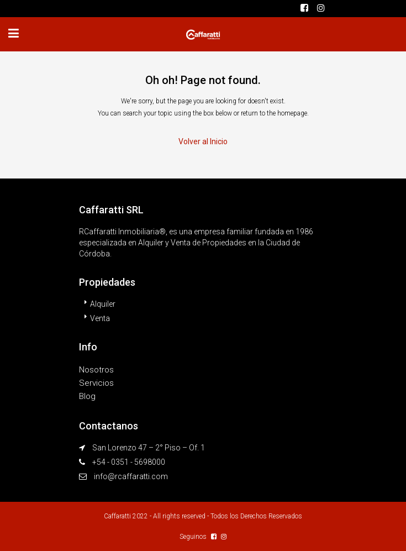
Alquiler (102, 304)
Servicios (96, 383)
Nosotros (96, 370)
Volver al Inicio (203, 141)
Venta (100, 318)
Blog (87, 396)
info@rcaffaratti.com (131, 476)
